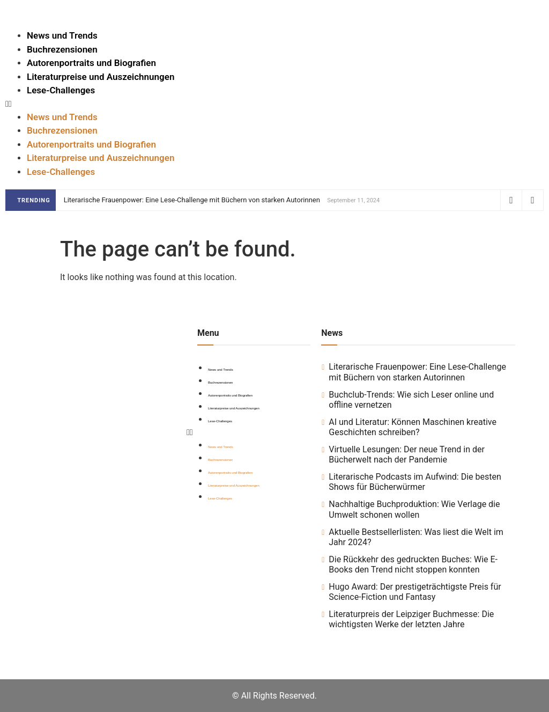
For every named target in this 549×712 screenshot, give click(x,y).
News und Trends (62, 35)
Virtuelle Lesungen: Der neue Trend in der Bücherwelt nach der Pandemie (407, 454)
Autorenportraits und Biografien (91, 62)
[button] (274, 104)
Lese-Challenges (61, 90)
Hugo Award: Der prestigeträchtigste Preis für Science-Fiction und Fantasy (415, 592)
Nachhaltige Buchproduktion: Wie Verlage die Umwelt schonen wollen (414, 509)
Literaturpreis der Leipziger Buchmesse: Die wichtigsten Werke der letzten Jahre (411, 619)
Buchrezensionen (62, 49)
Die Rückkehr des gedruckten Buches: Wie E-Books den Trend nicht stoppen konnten (413, 564)
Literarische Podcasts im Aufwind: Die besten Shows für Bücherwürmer (415, 482)
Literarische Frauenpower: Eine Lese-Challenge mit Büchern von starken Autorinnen (192, 200)
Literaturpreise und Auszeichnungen (100, 76)
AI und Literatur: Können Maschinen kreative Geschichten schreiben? (412, 427)
